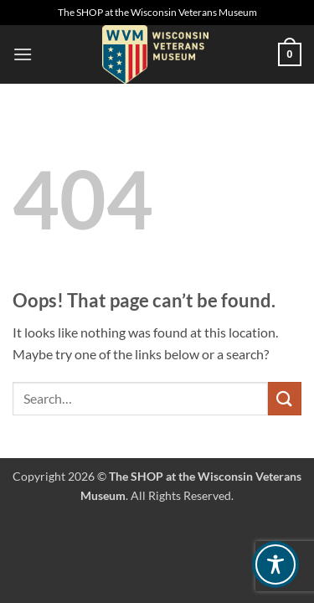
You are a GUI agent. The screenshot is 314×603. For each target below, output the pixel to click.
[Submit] (284, 398)
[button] (23, 54)
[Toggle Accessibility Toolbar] (275, 564)
